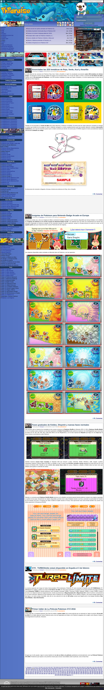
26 (67, 667)
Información (80, 33)
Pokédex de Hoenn (82, 38)
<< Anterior (28, 667)
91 (96, 668)
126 (94, 670)
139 (47, 671)
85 (86, 668)
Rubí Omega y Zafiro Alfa (90, 55)
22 (61, 667)
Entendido (58, 688)
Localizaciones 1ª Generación (9, 127)
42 (93, 667)
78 (75, 668)
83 (83, 668)
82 (82, 668)
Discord (18, 1)
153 (79, 671)
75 (70, 668)
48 (26, 668)
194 (95, 672)
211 (56, 673)
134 (35, 671)
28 (70, 667)
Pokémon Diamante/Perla (8, 171)
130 (26, 671)
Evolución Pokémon (6, 64)
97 (29, 670)
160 (95, 671)
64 (52, 668)
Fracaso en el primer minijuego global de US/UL (39, 33)
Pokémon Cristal (5, 211)
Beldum (36, 60)
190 (86, 672)
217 (70, 673)
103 (42, 670)
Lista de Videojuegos (6, 99)
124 (90, 670)
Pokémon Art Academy (7, 149)
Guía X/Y (33, 1)
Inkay (70, 461)
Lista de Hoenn (5, 104)
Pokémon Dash (5, 184)
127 (97, 670)
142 (54, 671)
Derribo (36, 65)
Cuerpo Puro (35, 62)
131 (29, 671)
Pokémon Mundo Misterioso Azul (10, 181)
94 (101, 668)
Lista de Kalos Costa (6, 112)
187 (79, 672)
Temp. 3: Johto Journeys (7, 272)
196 (99, 672)
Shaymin (83, 432)
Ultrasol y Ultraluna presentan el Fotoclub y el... (39, 40)
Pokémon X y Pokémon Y (8, 141)
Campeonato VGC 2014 (7, 94)
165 (29, 672)
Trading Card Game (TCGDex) (90, 63)
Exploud (34, 463)
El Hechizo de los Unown (8, 249)
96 (28, 670)
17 (53, 667)
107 (51, 670)
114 (67, 670)
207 (47, 673)
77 (73, 668)
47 (102, 667)
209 (51, 673)
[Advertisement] (64, 205)
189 (83, 672)
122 (85, 670)
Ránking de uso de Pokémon (9, 86)
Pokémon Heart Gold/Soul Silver (9, 168)
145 (61, 671)
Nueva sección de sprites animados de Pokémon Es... (41, 28)
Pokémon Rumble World (7, 156)
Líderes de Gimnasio (82, 42)
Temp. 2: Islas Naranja (7, 270)
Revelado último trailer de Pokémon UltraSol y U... (40, 35)
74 (69, 668)
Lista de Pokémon (6, 98)
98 (31, 670)
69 (60, 668)
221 (79, 673)
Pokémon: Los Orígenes (7, 297)
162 (99, 671)
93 (100, 668)
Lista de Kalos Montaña (7, 114)
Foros (2, 29)
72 (65, 668)
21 (59, 667)
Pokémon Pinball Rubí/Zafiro (8, 208)
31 (75, 667)
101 (37, 670)
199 (29, 673)
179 (61, 672)
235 (63, 675)
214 (63, 673)
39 (88, 667)
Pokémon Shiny (5, 66)
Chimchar (75, 461)
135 (38, 671)
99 (33, 670)
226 (90, 673)
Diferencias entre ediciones (84, 40)
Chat (2, 30)
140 (49, 671)
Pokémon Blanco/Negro (7, 166)
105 (46, 670)
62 (49, 668)
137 (42, 671)
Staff (2, 32)
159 (93, 671)
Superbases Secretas (82, 49)
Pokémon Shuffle (5, 154)
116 (71, 670)
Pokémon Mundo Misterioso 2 (9, 179)
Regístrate (82, 25)
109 (55, 670)
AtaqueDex (66, 1)
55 (38, 668)
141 (51, 671)
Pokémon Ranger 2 (6, 174)
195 (97, 672)
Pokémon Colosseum (7, 228)
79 (77, 668)
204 (40, 673)
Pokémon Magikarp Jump (8, 136)
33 (79, 667)
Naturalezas (4, 92)
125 (92, 670)
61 (47, 668)
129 (101, 670)
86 (88, 668)
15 (49, 667)
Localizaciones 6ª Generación (9, 119)
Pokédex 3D (4, 153)
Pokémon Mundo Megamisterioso (10, 148)
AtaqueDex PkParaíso (7, 73)
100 (35, 670)
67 (57, 668)
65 (54, 668)
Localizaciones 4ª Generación (9, 122)
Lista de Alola (4, 115)
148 (67, 671)
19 (56, 667)
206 (45, 673)
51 (31, 668)
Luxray (70, 465)
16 (51, 667)
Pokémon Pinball (5, 218)
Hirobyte (41, 217)
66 (55, 668)
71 (64, 668)
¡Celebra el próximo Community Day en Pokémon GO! (41, 31)
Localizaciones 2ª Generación (9, 126)
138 (45, 671)
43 (95, 667)
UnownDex (4, 68)
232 (56, 675)
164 (26, 672)
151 (74, 671)
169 (38, 672)
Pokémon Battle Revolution (8, 194)
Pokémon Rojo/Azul (6, 216)
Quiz (41, 1)
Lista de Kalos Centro (7, 111)
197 (102, 672)
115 (69, 670)
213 (61, 673)
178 (58, 672)
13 (46, 667)
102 (39, 670)
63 (51, 668)
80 (78, 668)
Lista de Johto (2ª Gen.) (7, 103)
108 (53, 670)
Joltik (90, 461)
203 (38, 673)
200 (31, 673)
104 (44, 670)
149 (70, 671)
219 (74, 673)
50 (29, 668)
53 (34, 668)
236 (65, 675)
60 (46, 668)
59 (44, 668)
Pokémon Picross (6, 157)
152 (77, 671)
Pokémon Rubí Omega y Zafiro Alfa (10, 143)
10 (41, 667)
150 (72, 671)
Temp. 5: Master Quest (7, 275)
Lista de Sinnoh (5, 106)
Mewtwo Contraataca (6, 246)
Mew (48, 125)
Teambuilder (4, 89)
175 (51, 672)
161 (97, 671)
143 (56, 671)
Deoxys (39, 463)
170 (40, 672)
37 (85, 667)
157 (88, 671)
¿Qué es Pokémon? (6, 61)
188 (81, 672)
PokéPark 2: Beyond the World (9, 188)
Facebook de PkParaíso (7, 48)
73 (67, 668)
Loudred (100, 461)
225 (88, 673)
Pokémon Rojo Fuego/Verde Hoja (10, 204)
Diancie (96, 615)
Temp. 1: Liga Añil (6, 269)
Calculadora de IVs (6, 87)
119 (78, 670)
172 (45, 672)
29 (72, 667)
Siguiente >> (69, 675)
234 (60, 675)
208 (49, 673)
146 (63, 671)
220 (77, 673)
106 (49, 670)
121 (83, 670)
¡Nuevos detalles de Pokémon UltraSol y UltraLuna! (40, 38)
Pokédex (57, 1)
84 (85, 668)
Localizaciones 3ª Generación (9, 124)
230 (99, 673)
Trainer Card (4, 38)
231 (102, 673)
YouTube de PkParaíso (7, 49)
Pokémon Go (4, 137)
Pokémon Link (5, 182)
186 (77, 672)
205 (42, 673)
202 (35, 673)
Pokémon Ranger (6, 173)
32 (77, 667)
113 (65, 670)
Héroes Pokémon (6, 252)
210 (54, 673)
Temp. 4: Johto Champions (8, 273)
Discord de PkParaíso (7, 46)
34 (80, 667)
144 (58, 671)
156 (86, 671)
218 (72, 673)
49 (28, 668)
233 (58, 675)
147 (65, 671)
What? (101, 688)
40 (90, 667)
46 (100, 667)
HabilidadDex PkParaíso (7, 75)
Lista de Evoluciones (6, 101)
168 (35, 672)
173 (47, 672)
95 (26, 670)
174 (49, 672)
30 (74, 667)
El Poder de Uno (5, 247)
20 (57, 667)
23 (62, 667)
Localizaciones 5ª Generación (9, 121)
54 (36, 668)
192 (90, 672)
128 (99, 670)
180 (63, 672)
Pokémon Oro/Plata (6, 213)
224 (86, 673)
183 (70, 672)
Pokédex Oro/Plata (6, 76)
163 (102, 671)
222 (81, 673)
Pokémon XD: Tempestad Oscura (10, 227)
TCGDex (49, 1)
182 (67, 672)
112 (62, 670)
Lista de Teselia (5, 109)
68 (59, 668)
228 (95, 673)
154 (81, 671)
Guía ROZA (26, 1)
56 (39, 668)
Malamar (75, 465)
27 (69, 667)
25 (66, 667)
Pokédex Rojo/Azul (6, 78)
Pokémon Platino (5, 169)
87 (90, 668)
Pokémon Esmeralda (6, 201)
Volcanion (43, 616)
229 (97, 673)
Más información (50, 688)
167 (33, 672)
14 (48, 667)
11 (43, 667)
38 (87, 667)
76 (72, 668)
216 (67, 673)
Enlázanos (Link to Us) (7, 35)
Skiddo (81, 461)
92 (98, 668)
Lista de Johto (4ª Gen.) (7, 107)
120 (81, 670)
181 (65, 672)
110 (58, 670)
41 (92, 667)
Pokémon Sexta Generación (8, 57)
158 (90, 671)
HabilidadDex (75, 1)
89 (93, 668)
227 (93, 673)
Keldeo (60, 431)
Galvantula (28, 463)
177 (56, 672)
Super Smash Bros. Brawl (8, 196)
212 (58, 673)
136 (40, 671)
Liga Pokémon (80, 45)
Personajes (80, 47)
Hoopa (100, 615)
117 (74, 670)
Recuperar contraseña (92, 25)
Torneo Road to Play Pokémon (9, 51)
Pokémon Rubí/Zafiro (7, 203)
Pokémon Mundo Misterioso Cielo (10, 177)
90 (95, 668)
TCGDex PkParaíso (6, 82)
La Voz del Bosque (6, 250)
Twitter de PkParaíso (6, 45)
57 (41, 668)
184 (72, 672)
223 (83, 673)
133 (33, 671)
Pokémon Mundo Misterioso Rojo (10, 206)
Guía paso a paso (81, 35)
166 (31, 672)
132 (31, 671)
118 (76, 670)
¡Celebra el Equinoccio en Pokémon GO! (37, 42)
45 (98, 667)
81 (80, 668)
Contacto (3, 37)
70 (62, 668)
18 (54, 667)
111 (60, 670)
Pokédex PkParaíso (6, 72)
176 (54, 672)
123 (87, 670)
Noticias (9, 1)
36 (84, 667)
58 (42, 668)
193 (93, 672)
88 (91, 668)
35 (82, 667)
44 (97, 667)
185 (74, 672)
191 (88, 672)
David (40, 71)
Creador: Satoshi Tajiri (7, 63)
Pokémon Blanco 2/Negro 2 (8, 163)
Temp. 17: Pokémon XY (7, 294)
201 (33, 673)
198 (26, 673)
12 (44, 667)
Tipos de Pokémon (6, 91)
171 (42, 672)
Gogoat (95, 461)
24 (64, 667)
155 (83, 671)
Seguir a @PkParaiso (6, 19)
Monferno (86, 461)
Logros (3, 41)
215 (65, 673)
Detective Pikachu (6, 159)
